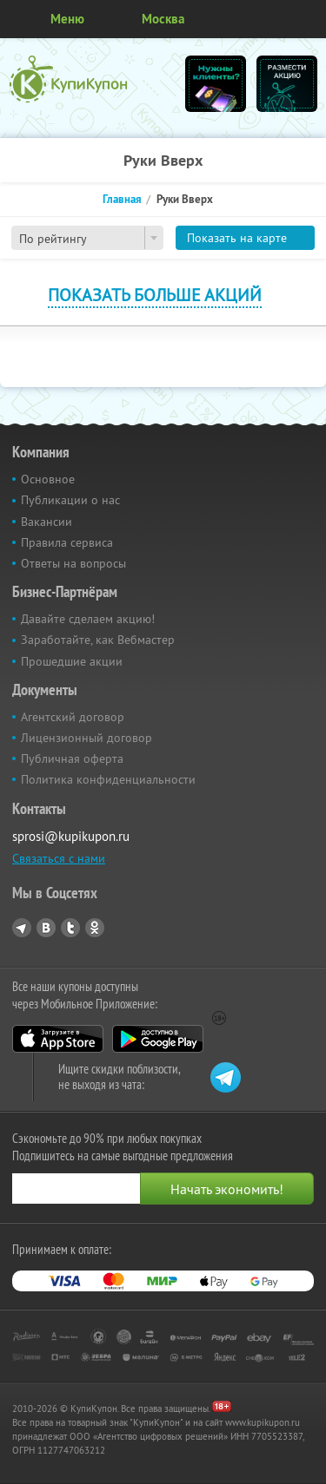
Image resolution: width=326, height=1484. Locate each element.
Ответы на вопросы (73, 563)
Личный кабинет (307, 19)
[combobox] (87, 238)
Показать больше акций (155, 294)
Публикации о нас (70, 500)
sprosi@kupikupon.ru (71, 836)
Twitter (70, 927)
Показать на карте (237, 238)
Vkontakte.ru (46, 927)
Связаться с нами (58, 858)
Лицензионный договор (86, 737)
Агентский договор (72, 717)
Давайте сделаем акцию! (88, 619)
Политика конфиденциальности (108, 779)
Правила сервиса (67, 542)
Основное (48, 479)
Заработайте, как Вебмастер (98, 639)
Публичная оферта (72, 758)
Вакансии (46, 521)
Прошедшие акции (72, 661)
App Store (57, 1039)
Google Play (157, 1039)
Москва (163, 18)
